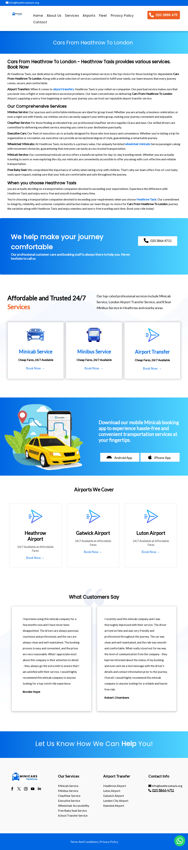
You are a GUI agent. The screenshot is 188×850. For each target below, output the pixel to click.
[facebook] (12, 789)
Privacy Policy (109, 841)
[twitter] (19, 789)
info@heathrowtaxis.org (22, 2)
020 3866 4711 (163, 790)
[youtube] (32, 789)
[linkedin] (39, 789)
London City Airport (115, 800)
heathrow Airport (114, 785)
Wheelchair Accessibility (73, 805)
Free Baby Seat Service (72, 810)
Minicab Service (68, 785)
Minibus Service (68, 790)
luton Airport (111, 790)
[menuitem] (38, 16)
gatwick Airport (113, 795)
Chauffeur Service (69, 795)
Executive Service (69, 800)
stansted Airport (113, 805)
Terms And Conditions (84, 841)
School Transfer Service (73, 815)
